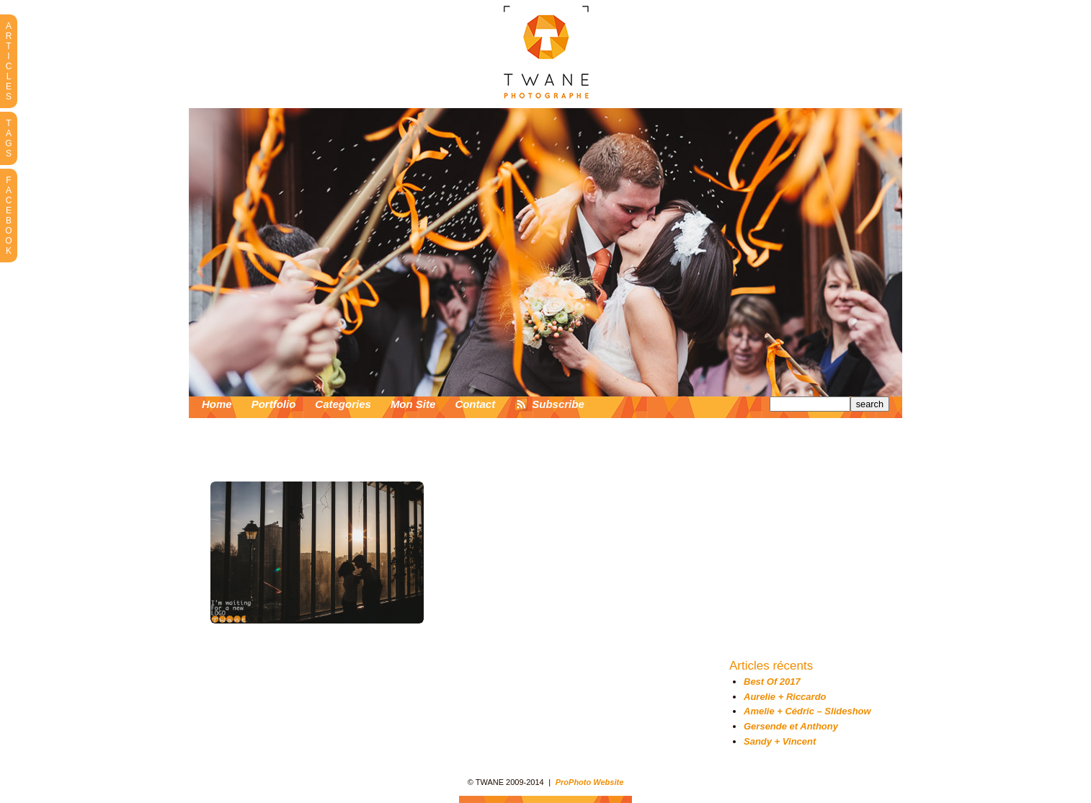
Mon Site (413, 404)
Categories (343, 404)
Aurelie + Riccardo (785, 696)
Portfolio (273, 404)
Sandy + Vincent (780, 741)
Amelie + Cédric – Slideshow (807, 711)
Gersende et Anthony (791, 726)
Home (217, 404)
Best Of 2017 (772, 681)
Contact (475, 404)
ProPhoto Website (590, 782)
